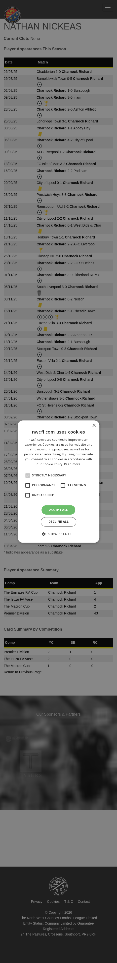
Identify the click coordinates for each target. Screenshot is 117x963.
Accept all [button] (58, 510)
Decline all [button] (58, 522)
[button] (58, 533)
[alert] (58, 481)
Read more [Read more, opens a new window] (72, 464)
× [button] (94, 426)
